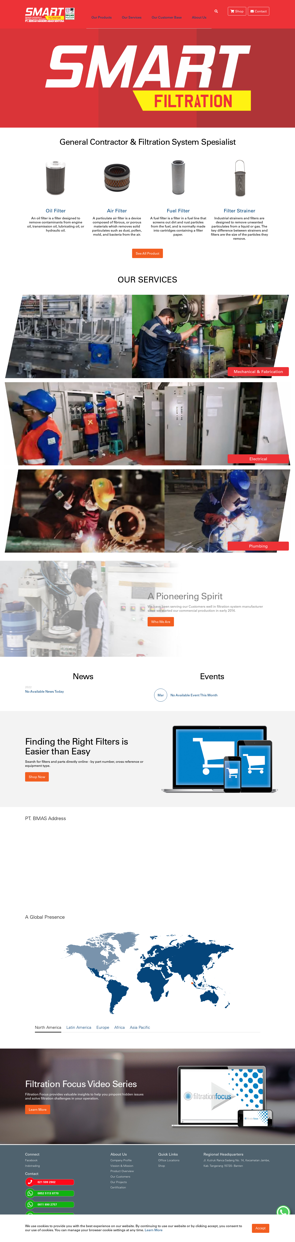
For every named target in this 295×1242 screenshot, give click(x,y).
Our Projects (118, 1176)
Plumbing (258, 540)
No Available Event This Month (194, 689)
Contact (258, 11)
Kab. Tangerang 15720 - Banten (223, 1159)
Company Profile (121, 1154)
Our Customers (120, 1170)
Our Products (99, 11)
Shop (237, 11)
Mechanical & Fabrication (258, 365)
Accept (261, 1228)
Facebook (31, 1154)
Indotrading (32, 1159)
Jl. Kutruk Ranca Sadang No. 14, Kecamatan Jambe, (237, 1154)
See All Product (147, 247)
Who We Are (160, 616)
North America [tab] (48, 1021)
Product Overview (122, 1165)
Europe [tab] (102, 1021)
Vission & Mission (121, 1159)
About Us (185, 11)
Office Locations (168, 1154)
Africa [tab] (119, 1021)
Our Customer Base (156, 11)
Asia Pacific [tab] (140, 1021)
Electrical (258, 452)
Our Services (125, 11)
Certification (118, 1181)
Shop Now (37, 771)
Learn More (38, 1103)
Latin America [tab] (78, 1021)
